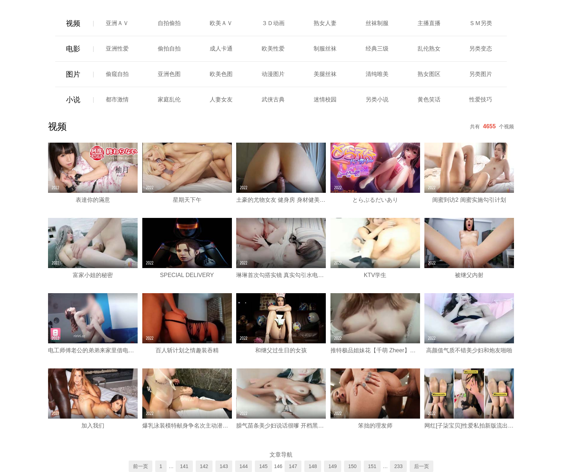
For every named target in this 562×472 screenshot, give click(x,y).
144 (243, 466)
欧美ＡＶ (221, 23)
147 (293, 466)
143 (224, 466)
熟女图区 (429, 74)
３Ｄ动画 (273, 23)
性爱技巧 (480, 99)
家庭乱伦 (169, 99)
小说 (73, 100)
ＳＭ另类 (480, 23)
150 (352, 466)
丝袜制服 (377, 23)
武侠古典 (273, 99)
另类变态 (480, 49)
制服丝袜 (325, 49)
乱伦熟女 (429, 49)
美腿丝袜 (325, 74)
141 (184, 466)
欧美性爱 (273, 49)
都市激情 (117, 99)
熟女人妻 (325, 23)
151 (372, 466)
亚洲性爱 (117, 49)
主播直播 (429, 23)
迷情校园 (325, 99)
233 (398, 466)
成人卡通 (221, 49)
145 (263, 466)
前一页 (140, 466)
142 (204, 466)
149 (332, 466)
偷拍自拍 (169, 49)
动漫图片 (273, 74)
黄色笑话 (429, 99)
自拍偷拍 (169, 23)
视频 (73, 23)
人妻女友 (221, 99)
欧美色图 (221, 74)
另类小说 (377, 99)
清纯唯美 (377, 74)
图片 (73, 74)
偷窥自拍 (117, 74)
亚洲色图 (169, 74)
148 (313, 466)
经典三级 (377, 49)
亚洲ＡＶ (117, 23)
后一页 (421, 466)
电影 (73, 49)
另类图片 (480, 74)
